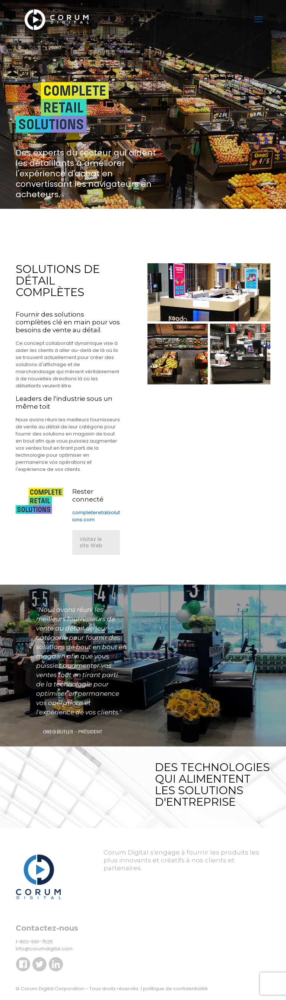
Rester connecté (88, 495)
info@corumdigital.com (44, 948)
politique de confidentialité (175, 988)
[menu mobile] (258, 19)
